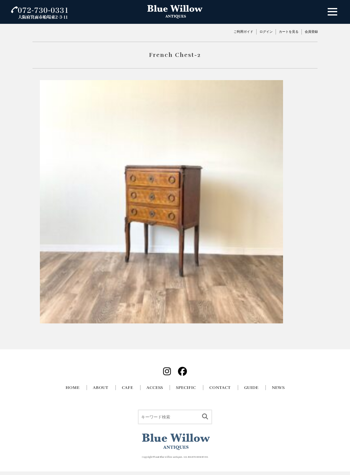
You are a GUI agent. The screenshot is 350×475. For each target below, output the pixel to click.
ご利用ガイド (243, 31)
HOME (72, 387)
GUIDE (251, 387)
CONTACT (220, 387)
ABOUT (100, 387)
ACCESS (154, 387)
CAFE (127, 387)
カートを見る (289, 31)
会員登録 (311, 31)
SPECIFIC (186, 387)
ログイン (266, 31)
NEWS (278, 387)
